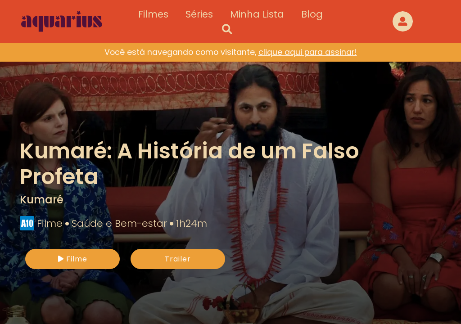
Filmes (153, 14)
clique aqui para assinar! (307, 52)
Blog (312, 14)
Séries (199, 14)
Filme (72, 259)
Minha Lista (257, 14)
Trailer (178, 259)
